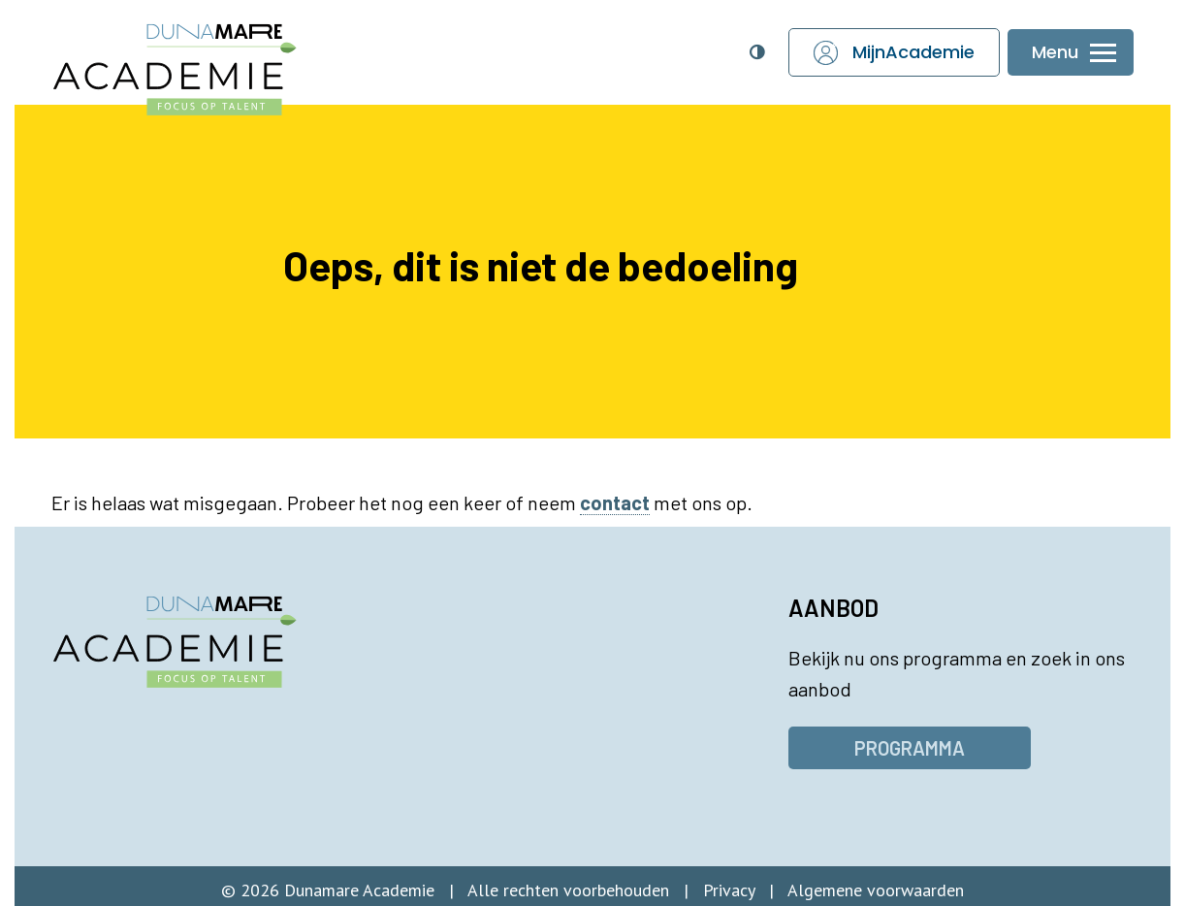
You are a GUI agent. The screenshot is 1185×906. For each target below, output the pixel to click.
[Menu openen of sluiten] (1071, 53)
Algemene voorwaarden (875, 890)
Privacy (728, 890)
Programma (909, 748)
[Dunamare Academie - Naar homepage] (214, 59)
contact (615, 502)
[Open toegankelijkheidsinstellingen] (756, 52)
